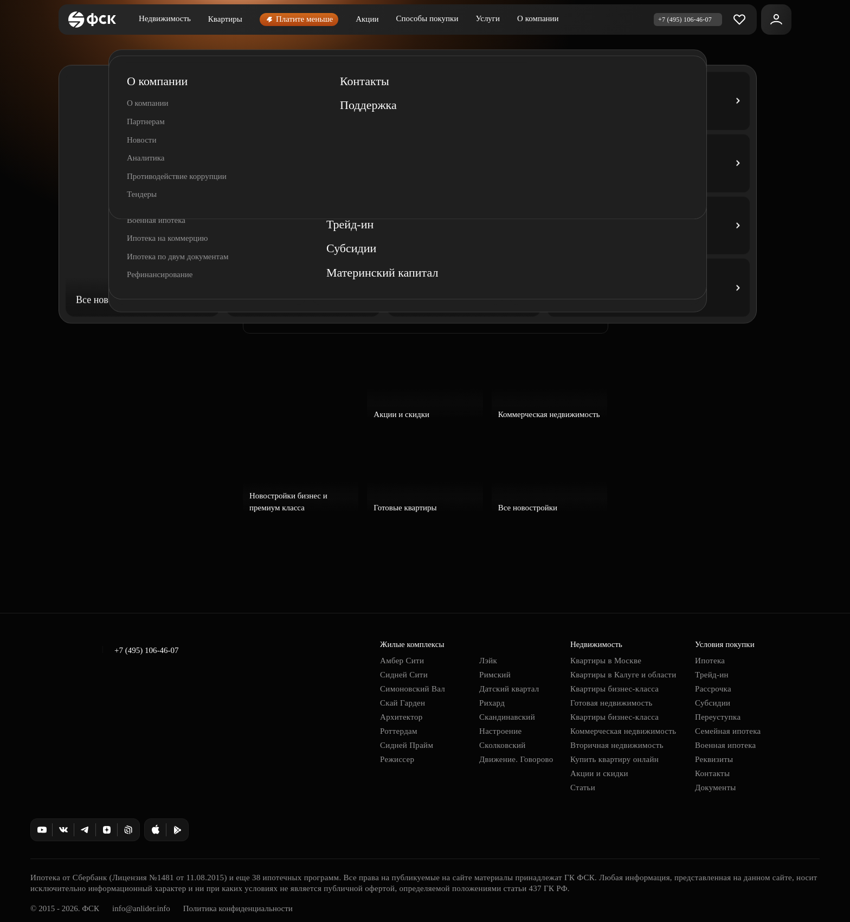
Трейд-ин (712, 674)
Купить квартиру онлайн (614, 759)
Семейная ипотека (728, 731)
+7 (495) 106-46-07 (146, 650)
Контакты (712, 773)
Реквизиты (714, 759)
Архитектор (401, 717)
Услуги (487, 18)
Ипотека (710, 660)
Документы (715, 787)
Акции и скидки (599, 773)
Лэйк (488, 660)
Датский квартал (509, 688)
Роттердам (398, 731)
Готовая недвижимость (611, 703)
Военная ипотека (725, 745)
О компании (538, 18)
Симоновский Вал (412, 688)
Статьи (582, 787)
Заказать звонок (298, 311)
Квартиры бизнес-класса (614, 688)
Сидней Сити (404, 674)
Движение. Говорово (516, 759)
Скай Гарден (402, 703)
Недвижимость (165, 18)
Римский (495, 674)
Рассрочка (713, 688)
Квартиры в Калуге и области (623, 674)
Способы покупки (427, 18)
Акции (367, 19)
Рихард (492, 703)
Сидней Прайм (406, 745)
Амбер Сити (402, 660)
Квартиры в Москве (605, 660)
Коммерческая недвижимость (623, 731)
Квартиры (225, 19)
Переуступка (717, 717)
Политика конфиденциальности (238, 908)
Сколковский (502, 745)
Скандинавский (507, 717)
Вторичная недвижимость (617, 745)
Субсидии (712, 703)
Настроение (500, 731)
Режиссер (397, 759)
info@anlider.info (141, 908)
